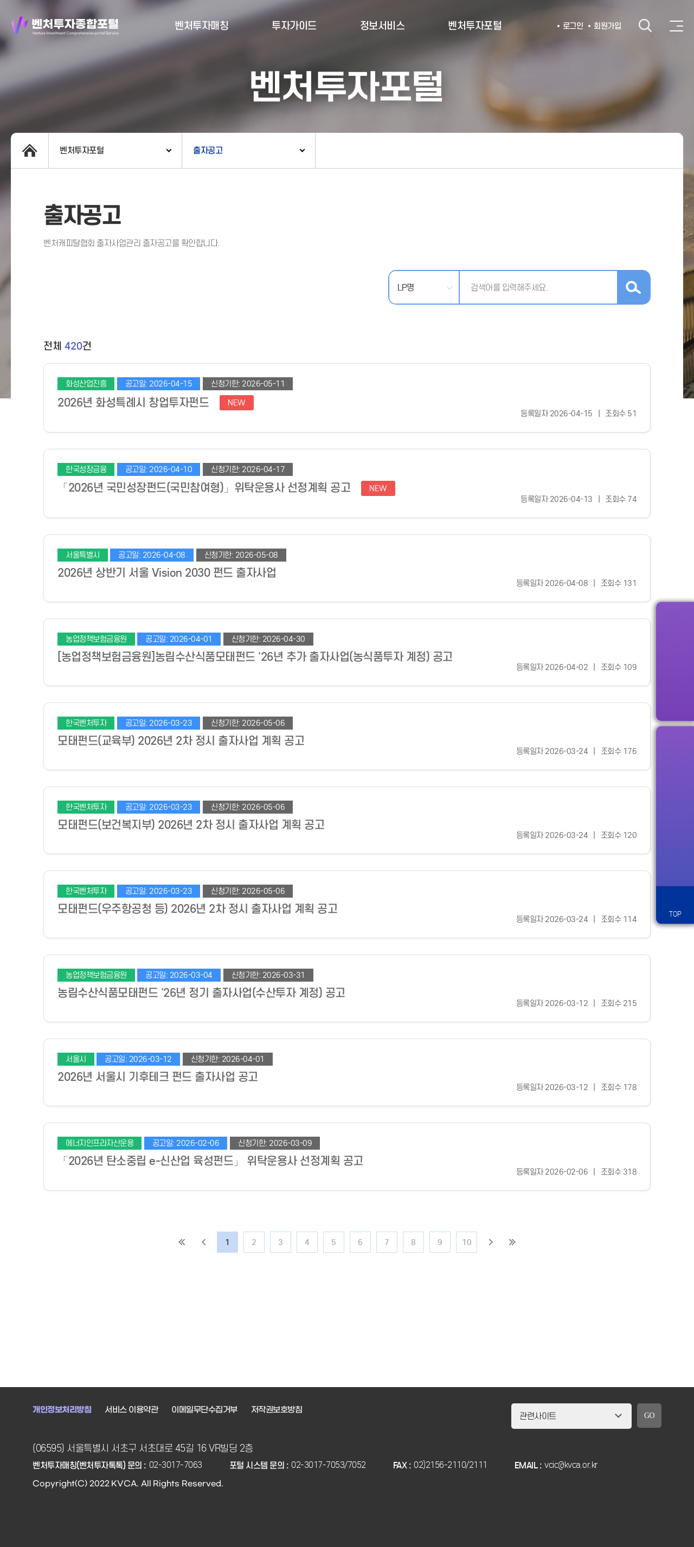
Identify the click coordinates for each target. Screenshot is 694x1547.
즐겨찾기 (675, 791)
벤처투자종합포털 (65, 26)
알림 (675, 753)
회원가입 (607, 26)
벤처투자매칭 (201, 26)
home (29, 150)
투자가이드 (294, 26)
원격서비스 (675, 867)
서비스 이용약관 (131, 1410)
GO (649, 1415)
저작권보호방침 (277, 1410)
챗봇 (675, 829)
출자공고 (207, 150)
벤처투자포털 (475, 26)
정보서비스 (382, 26)
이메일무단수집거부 (204, 1410)
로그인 (573, 26)
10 (466, 1242)
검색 (645, 26)
